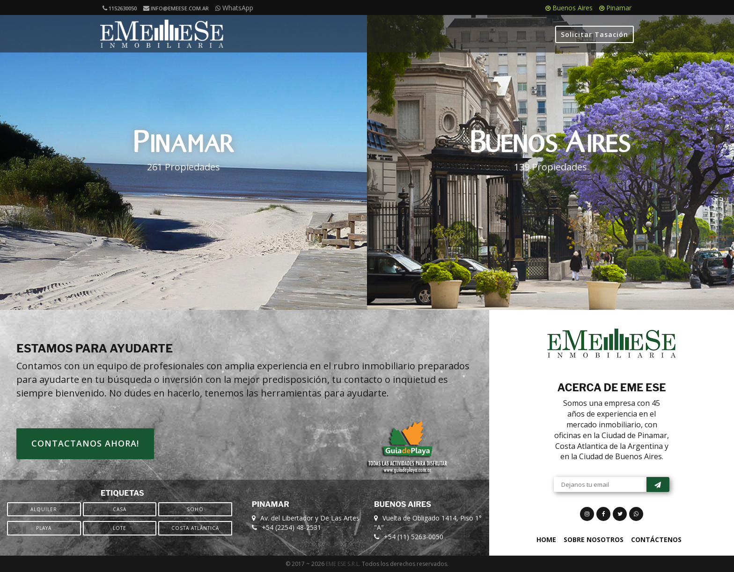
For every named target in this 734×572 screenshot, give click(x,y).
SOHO (195, 509)
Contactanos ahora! (85, 443)
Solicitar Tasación (594, 34)
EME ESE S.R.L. (343, 564)
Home (546, 539)
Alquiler (43, 509)
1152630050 (120, 8)
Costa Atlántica (195, 528)
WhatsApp (234, 7)
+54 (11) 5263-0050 (413, 536)
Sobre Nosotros (594, 539)
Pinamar (615, 7)
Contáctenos (656, 539)
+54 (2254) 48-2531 (291, 527)
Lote (119, 528)
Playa (43, 528)
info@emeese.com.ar (176, 8)
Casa (119, 509)
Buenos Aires (569, 7)
